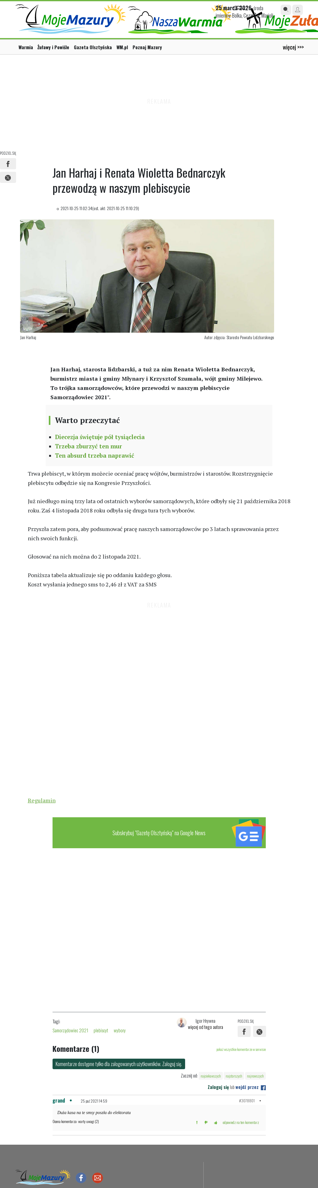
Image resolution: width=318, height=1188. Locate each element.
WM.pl (122, 47)
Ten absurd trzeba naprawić (94, 455)
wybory (120, 1030)
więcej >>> (293, 47)
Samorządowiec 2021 (70, 1030)
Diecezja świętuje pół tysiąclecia (100, 437)
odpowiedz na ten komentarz (241, 1122)
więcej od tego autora (205, 1026)
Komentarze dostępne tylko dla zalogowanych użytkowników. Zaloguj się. (119, 1064)
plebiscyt (101, 1030)
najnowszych (255, 1075)
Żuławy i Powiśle (53, 47)
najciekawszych (211, 1075)
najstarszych (234, 1075)
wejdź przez (250, 1087)
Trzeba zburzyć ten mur (88, 446)
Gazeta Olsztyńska (93, 47)
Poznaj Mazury (147, 47)
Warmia (26, 47)
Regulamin (42, 800)
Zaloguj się (218, 1087)
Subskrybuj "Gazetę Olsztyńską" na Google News (159, 832)
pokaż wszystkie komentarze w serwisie (241, 1049)
